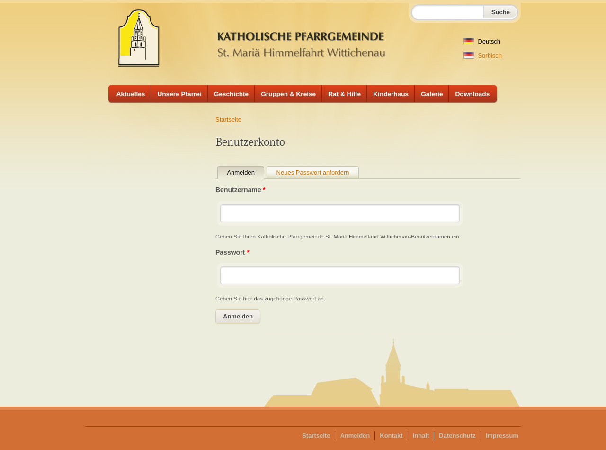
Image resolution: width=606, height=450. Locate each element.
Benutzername (240, 190)
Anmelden (245, 172)
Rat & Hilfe (344, 93)
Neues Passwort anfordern (312, 172)
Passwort (232, 252)
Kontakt (391, 435)
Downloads (472, 93)
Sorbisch (482, 55)
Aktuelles (130, 93)
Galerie (432, 93)
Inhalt (421, 435)
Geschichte (231, 93)
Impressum (502, 435)
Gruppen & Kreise (288, 93)
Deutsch (481, 41)
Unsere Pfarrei (179, 93)
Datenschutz (457, 435)
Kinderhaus (391, 93)
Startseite (228, 119)
